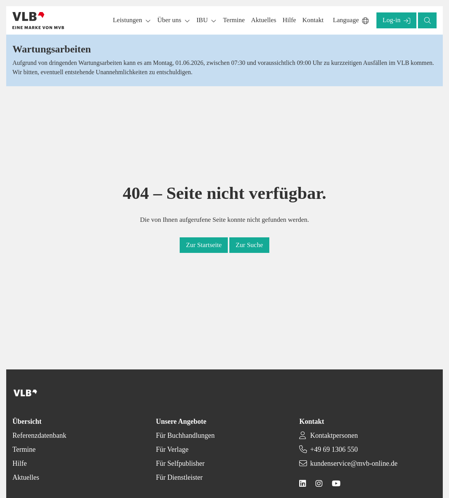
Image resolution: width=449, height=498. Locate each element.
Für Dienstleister (179, 477)
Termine (24, 449)
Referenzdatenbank (39, 435)
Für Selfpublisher (180, 463)
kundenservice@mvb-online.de (353, 463)
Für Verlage (172, 449)
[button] (234, 20)
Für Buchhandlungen (185, 435)
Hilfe (19, 463)
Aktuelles (25, 477)
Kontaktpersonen (334, 435)
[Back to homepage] (38, 20)
